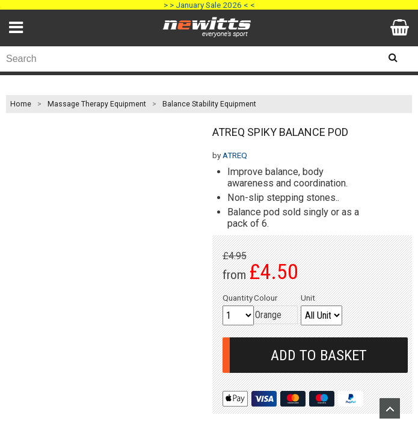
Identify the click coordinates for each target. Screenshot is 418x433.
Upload (390, 408)
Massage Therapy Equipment (97, 104)
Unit (308, 297)
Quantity (238, 297)
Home (20, 104)
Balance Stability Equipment (209, 104)
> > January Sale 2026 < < (209, 5)
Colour (266, 297)
